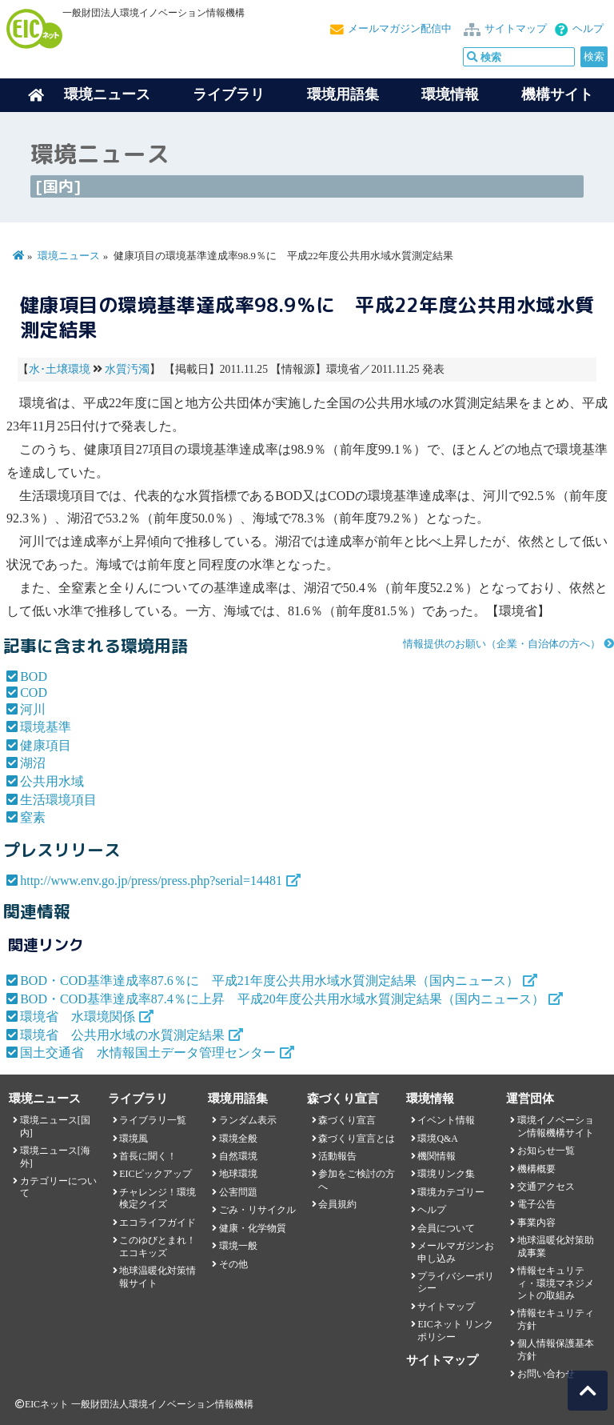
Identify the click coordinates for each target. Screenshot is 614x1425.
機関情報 (436, 1156)
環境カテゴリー (450, 1192)
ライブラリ (229, 94)
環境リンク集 (446, 1173)
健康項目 (45, 745)
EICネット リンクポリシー (454, 1330)
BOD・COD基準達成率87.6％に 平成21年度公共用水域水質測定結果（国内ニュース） (269, 980)
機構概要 (536, 1169)
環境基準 (45, 727)
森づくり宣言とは (356, 1138)
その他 (233, 1264)
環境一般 (238, 1245)
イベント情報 (446, 1120)
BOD (33, 676)
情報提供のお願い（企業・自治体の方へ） (501, 644)
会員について (446, 1228)
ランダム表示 (248, 1120)
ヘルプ (588, 28)
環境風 (133, 1138)
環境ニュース (69, 256)
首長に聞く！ (148, 1156)
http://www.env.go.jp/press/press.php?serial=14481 (151, 880)
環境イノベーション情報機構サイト (555, 1126)
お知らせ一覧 (546, 1150)
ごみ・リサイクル (257, 1209)
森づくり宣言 (347, 1120)
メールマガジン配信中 (400, 28)
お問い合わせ (546, 1373)
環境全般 (238, 1138)
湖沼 (33, 763)
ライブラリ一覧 (152, 1120)
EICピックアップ (155, 1173)
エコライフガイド (157, 1222)
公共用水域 (52, 781)
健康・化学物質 (252, 1228)
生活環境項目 (58, 800)
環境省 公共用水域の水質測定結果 (122, 1035)
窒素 (33, 817)
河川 (33, 709)
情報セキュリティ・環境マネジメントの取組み (555, 1283)
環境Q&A (437, 1138)
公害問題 (238, 1192)
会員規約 (337, 1204)
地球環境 (238, 1173)
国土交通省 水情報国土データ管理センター (148, 1052)
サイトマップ (515, 28)
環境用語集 (343, 94)
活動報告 (337, 1156)
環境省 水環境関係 (77, 1016)
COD (33, 692)
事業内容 (536, 1222)
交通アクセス (546, 1186)
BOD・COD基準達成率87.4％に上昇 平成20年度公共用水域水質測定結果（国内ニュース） (282, 999)
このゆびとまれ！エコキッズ (157, 1246)
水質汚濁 (127, 369)
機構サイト (557, 94)
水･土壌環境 (59, 369)
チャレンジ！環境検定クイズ (157, 1198)
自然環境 (238, 1156)
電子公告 (536, 1204)
